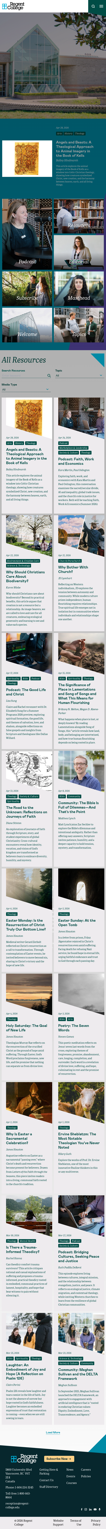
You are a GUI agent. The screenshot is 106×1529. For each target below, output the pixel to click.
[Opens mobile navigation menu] (101, 6)
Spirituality (13, 679)
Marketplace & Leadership (73, 448)
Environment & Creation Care (23, 561)
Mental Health (27, 1241)
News (69, 1470)
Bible (25, 679)
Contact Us (46, 1480)
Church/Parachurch (70, 561)
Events (70, 1476)
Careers (86, 1470)
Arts (9, 443)
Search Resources (13, 370)
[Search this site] (93, 6)
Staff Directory (48, 1487)
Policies (86, 1476)
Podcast (63, 443)
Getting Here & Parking (48, 1472)
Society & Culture (68, 453)
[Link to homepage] (12, 6)
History (19, 443)
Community (74, 797)
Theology (30, 443)
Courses (71, 1483)
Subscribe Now (57, 1458)
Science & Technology (18, 566)
